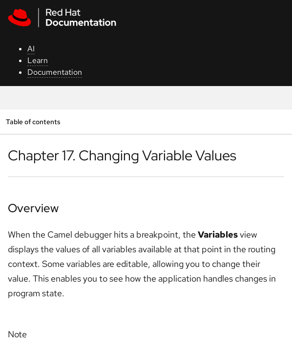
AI (31, 49)
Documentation (54, 72)
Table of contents (33, 121)
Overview (33, 208)
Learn (37, 60)
